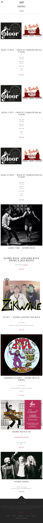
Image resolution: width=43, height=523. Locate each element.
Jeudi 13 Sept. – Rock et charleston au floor (21, 176)
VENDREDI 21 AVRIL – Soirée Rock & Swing (21, 379)
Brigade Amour (22, 512)
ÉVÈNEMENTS (20, 515)
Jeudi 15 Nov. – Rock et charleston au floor (21, 51)
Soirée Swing (21, 482)
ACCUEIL (8, 515)
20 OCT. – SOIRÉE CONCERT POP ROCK (21, 317)
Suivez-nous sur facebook (21, 518)
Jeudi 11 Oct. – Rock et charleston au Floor (21, 113)
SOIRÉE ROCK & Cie (21, 432)
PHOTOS (27, 515)
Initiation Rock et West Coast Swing (21, 437)
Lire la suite (21, 74)
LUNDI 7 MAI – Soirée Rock (21, 248)
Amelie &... (26, 264)
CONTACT (34, 515)
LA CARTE (14, 515)
